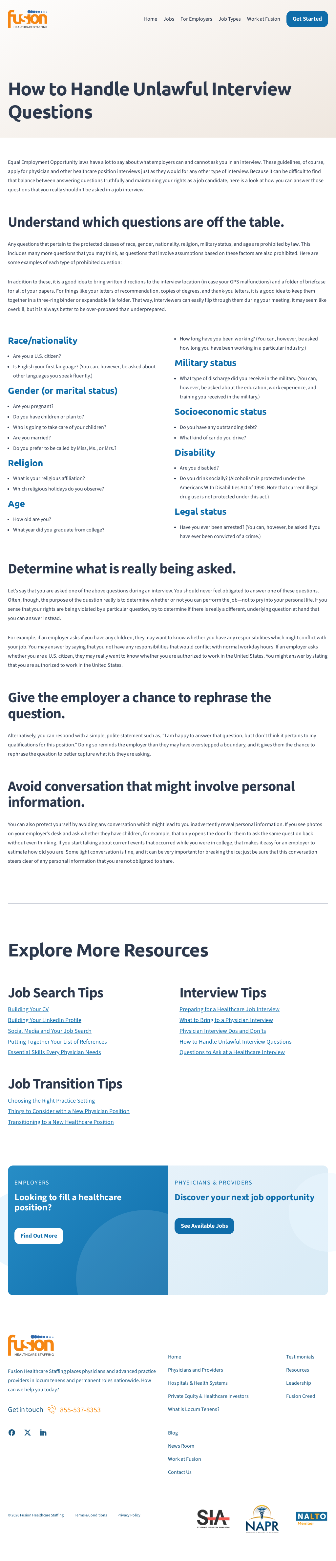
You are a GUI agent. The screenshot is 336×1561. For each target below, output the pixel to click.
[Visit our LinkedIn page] (43, 1432)
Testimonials (300, 1356)
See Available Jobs (204, 1226)
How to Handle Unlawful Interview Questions (235, 1042)
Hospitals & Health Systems (198, 1383)
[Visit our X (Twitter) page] (28, 1432)
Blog (173, 1432)
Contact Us (180, 1472)
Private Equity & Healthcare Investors (208, 1396)
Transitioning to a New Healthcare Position (61, 1122)
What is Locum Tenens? (194, 1409)
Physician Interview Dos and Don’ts (222, 1031)
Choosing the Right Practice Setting (51, 1101)
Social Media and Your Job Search (50, 1031)
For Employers (196, 19)
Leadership (298, 1383)
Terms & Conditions (91, 1515)
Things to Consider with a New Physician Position (69, 1111)
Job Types (230, 19)
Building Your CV (28, 1009)
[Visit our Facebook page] (12, 1432)
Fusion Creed (300, 1396)
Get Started (307, 19)
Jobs (168, 19)
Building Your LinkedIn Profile (44, 1020)
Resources (297, 1370)
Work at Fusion (263, 19)
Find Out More (39, 1236)
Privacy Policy (128, 1515)
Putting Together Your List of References (57, 1042)
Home (150, 19)
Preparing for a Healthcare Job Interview (229, 1009)
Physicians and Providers (195, 1370)
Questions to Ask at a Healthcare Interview (232, 1052)
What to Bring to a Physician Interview (226, 1020)
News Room (181, 1446)
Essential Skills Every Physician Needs (54, 1052)
